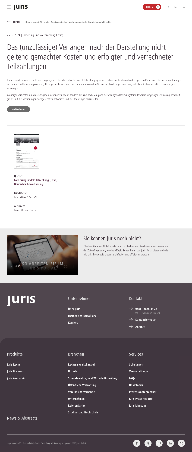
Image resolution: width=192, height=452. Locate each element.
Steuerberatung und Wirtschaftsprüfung (92, 378)
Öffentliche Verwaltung (82, 385)
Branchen (76, 354)
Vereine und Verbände (81, 392)
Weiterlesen (18, 109)
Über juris (74, 309)
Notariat (73, 371)
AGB (19, 443)
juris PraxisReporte (141, 398)
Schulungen (136, 364)
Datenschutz (28, 443)
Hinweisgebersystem (61, 443)
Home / (29, 22)
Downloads (136, 385)
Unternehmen (76, 398)
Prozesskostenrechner (142, 392)
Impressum (11, 443)
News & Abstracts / (42, 22)
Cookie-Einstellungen (43, 443)
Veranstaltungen (139, 371)
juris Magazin (137, 405)
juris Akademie (16, 378)
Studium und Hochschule (83, 412)
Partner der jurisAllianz (82, 316)
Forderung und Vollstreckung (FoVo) (35, 180)
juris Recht (13, 364)
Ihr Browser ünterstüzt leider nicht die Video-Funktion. (42, 255)
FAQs (132, 378)
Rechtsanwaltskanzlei (81, 364)
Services (136, 354)
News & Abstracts (22, 418)
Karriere (73, 322)
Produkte (15, 354)
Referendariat (76, 405)
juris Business (15, 371)
